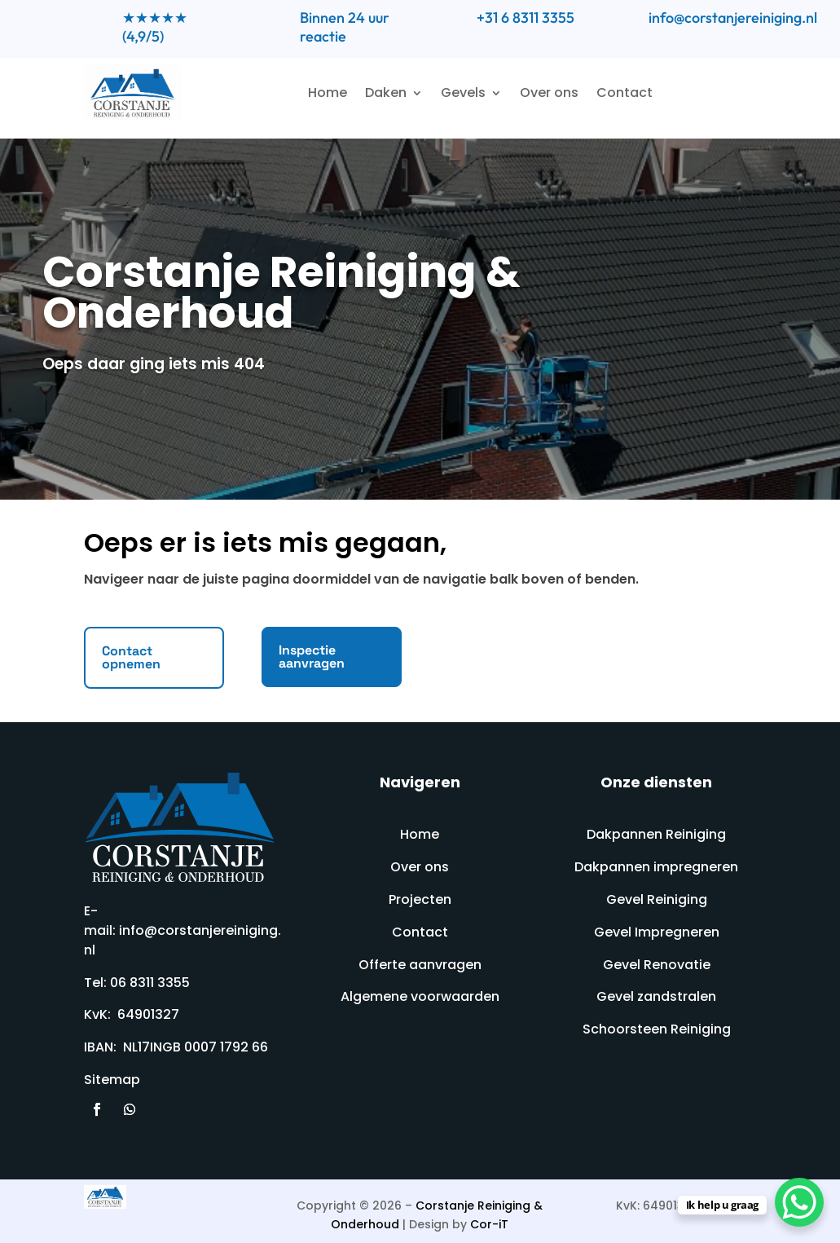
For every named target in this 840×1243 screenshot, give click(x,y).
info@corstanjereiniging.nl (733, 17)
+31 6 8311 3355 (525, 17)
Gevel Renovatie (656, 964)
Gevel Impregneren (656, 932)
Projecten (420, 899)
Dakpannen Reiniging (656, 834)
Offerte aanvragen (420, 964)
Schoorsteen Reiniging (657, 1029)
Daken (386, 92)
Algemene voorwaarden (420, 996)
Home (327, 92)
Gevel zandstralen (656, 996)
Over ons (549, 92)
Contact (624, 92)
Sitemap (112, 1079)
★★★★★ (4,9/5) (154, 27)
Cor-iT (489, 1224)
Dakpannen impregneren (656, 866)
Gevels (463, 92)
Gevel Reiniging (656, 899)
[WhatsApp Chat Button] (799, 1202)
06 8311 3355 (150, 982)
